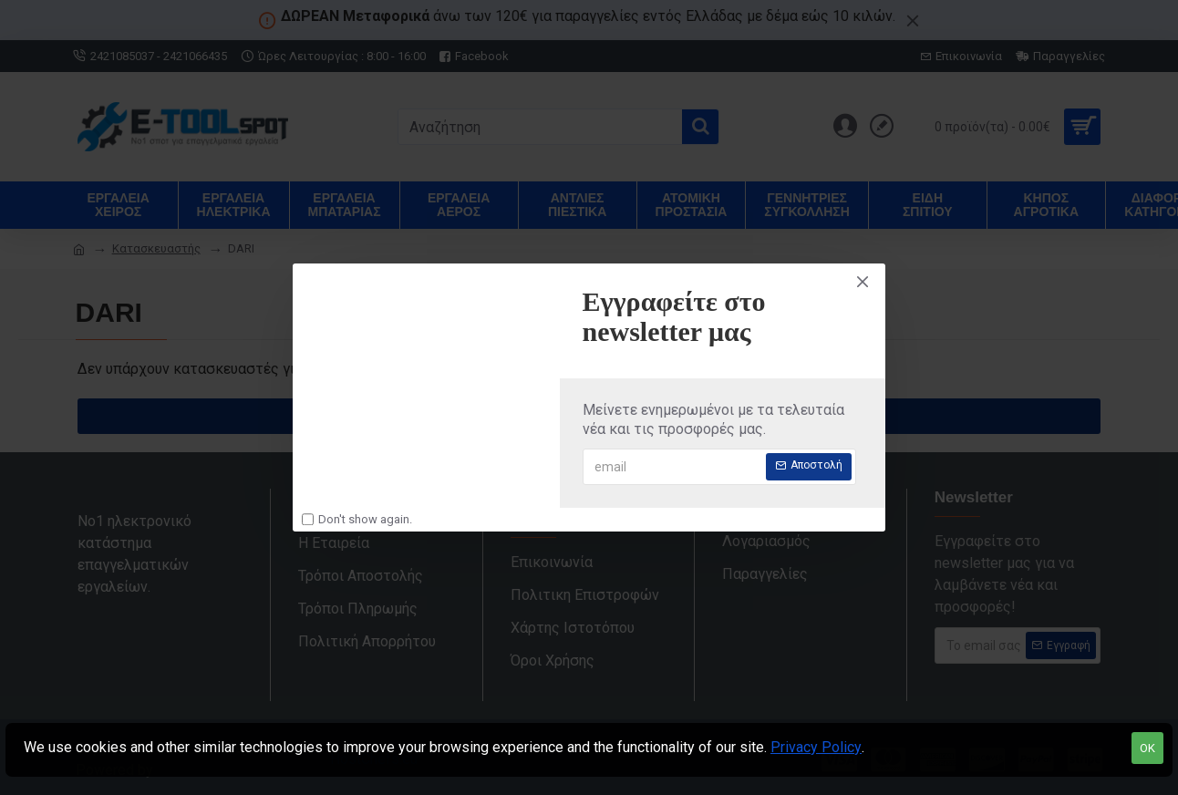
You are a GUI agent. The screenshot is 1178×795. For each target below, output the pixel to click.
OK (1147, 748)
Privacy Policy (816, 747)
